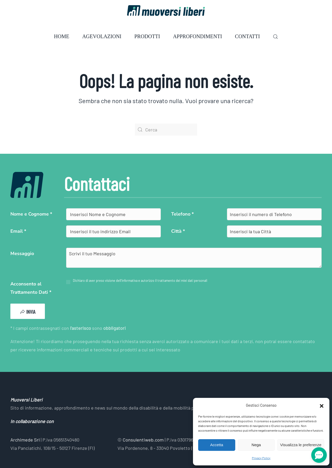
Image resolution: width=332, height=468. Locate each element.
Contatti (247, 36)
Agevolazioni (101, 36)
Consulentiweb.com (143, 440)
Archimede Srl (25, 440)
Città (178, 231)
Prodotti (147, 36)
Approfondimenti (197, 36)
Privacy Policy (261, 458)
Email (18, 231)
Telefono (182, 214)
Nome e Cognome (31, 214)
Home (61, 36)
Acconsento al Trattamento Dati (30, 288)
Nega (256, 445)
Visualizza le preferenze (300, 445)
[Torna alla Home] (166, 10)
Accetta (216, 445)
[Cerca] (166, 130)
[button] (321, 405)
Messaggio (22, 253)
